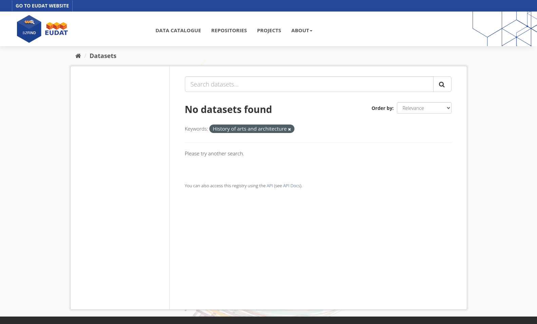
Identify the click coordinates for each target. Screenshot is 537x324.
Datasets (103, 56)
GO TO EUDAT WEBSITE (42, 5)
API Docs (291, 186)
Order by (381, 108)
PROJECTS (269, 30)
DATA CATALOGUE (178, 30)
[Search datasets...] (309, 84)
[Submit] (442, 84)
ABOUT (301, 30)
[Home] (78, 56)
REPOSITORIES (229, 30)
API (270, 186)
